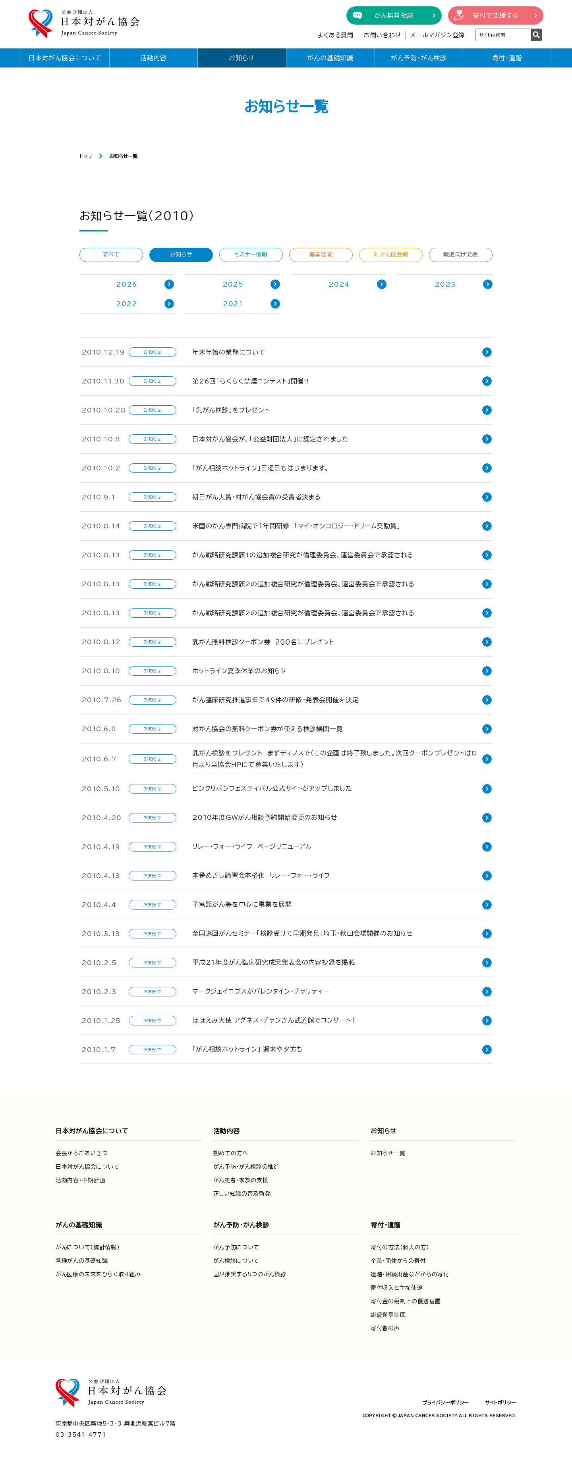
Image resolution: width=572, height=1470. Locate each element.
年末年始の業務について (229, 352)
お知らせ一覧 (388, 1153)
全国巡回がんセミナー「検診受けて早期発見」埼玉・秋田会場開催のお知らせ (302, 933)
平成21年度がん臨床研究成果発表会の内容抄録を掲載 (273, 962)
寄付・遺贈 (507, 58)
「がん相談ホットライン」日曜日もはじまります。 (260, 468)
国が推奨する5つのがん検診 (249, 1274)
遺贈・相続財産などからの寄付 (410, 1274)
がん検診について (236, 1261)
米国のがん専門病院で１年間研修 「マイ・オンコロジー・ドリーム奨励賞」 (296, 526)
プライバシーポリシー (445, 1402)
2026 (126, 284)
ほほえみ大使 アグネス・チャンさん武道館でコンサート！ (275, 1020)
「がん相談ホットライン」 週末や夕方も (247, 1049)
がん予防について (236, 1247)
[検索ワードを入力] (503, 35)
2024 (339, 284)
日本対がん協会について (65, 58)
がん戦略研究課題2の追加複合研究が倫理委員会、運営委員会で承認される (303, 584)
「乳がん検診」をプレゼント (230, 410)
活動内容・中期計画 (80, 1180)
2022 (126, 304)
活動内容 (153, 58)
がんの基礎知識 (330, 58)
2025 (232, 284)
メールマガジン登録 (437, 35)
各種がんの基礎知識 (82, 1261)
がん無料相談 (394, 15)
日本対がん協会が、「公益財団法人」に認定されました (270, 439)
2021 (233, 304)
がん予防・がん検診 (419, 58)
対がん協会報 (390, 254)
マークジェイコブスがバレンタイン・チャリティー (260, 991)
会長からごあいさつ (82, 1153)
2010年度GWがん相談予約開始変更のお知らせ (264, 817)
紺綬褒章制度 (388, 1315)
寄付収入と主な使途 (397, 1288)
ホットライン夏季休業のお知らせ (239, 671)
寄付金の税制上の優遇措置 (406, 1301)
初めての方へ (230, 1153)
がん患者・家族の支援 (241, 1180)
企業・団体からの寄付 (398, 1261)
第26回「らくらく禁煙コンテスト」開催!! (250, 381)
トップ (86, 156)
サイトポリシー (500, 1402)
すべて (111, 254)
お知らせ (242, 58)
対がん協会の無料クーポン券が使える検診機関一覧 (267, 729)
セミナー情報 (250, 254)
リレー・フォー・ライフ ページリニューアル (252, 846)
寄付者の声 (385, 1328)
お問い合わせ (383, 35)
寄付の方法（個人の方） (400, 1247)
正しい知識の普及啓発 (242, 1193)
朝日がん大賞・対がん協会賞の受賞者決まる (256, 497)
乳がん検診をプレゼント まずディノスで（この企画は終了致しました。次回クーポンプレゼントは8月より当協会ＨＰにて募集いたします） (334, 759)
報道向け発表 (460, 254)
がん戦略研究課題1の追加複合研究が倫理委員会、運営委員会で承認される (303, 555)
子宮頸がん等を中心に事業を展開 (242, 904)
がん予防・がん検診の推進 (246, 1166)
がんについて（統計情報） (88, 1247)
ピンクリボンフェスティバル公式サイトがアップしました (272, 788)
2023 (445, 284)
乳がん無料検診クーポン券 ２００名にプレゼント (263, 642)
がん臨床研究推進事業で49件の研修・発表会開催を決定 (275, 700)
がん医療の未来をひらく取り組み (98, 1274)
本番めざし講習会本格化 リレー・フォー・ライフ (261, 875)
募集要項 (321, 254)
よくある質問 (335, 35)
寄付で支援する (496, 15)
